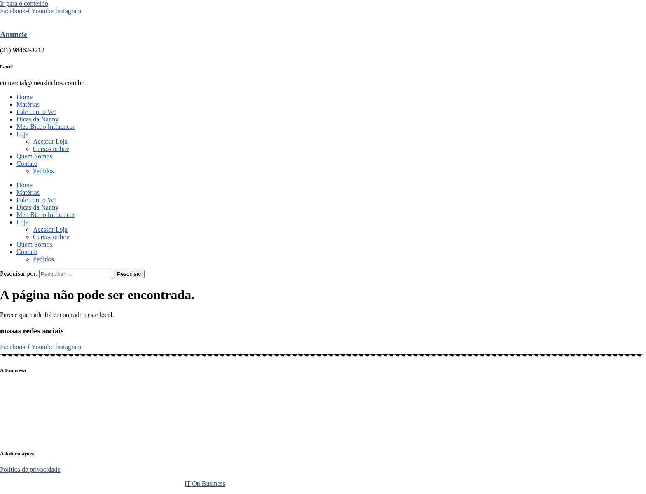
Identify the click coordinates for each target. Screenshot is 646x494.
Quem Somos (34, 156)
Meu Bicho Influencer (45, 126)
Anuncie (14, 34)
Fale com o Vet (36, 111)
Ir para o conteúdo (24, 3)
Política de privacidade (30, 469)
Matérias (28, 104)
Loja (22, 133)
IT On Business (204, 483)
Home (24, 96)
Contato (26, 163)
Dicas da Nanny (37, 119)
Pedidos (43, 171)
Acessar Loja (50, 141)
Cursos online (51, 148)
